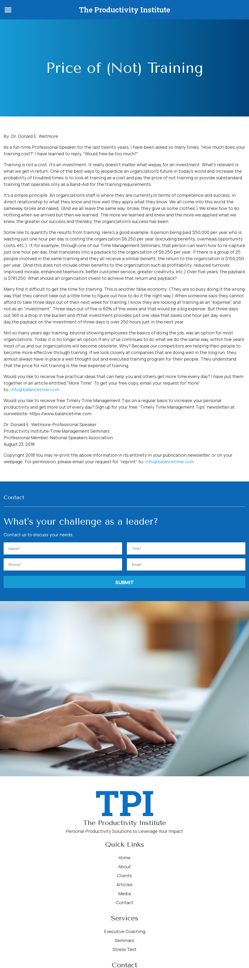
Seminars (124, 940)
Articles (124, 884)
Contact (124, 902)
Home (124, 857)
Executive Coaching (124, 931)
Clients (124, 875)
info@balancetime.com (34, 389)
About (124, 866)
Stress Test (124, 949)
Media (124, 893)
